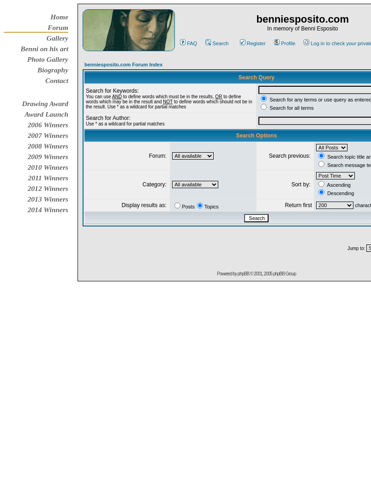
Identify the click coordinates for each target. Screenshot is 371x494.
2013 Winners (48, 199)
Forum (58, 27)
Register (253, 43)
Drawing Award (45, 103)
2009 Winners (48, 157)
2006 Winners (48, 125)
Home (59, 17)
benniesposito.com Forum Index (123, 64)
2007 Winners (48, 135)
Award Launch (46, 114)
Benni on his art (44, 49)
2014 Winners (48, 210)
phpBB (243, 273)
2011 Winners (48, 178)
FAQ (188, 43)
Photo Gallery (47, 59)
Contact (56, 80)
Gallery (57, 38)
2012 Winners (48, 188)
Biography (52, 70)
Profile (284, 43)
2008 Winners (48, 146)
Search (216, 43)
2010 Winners (48, 167)
